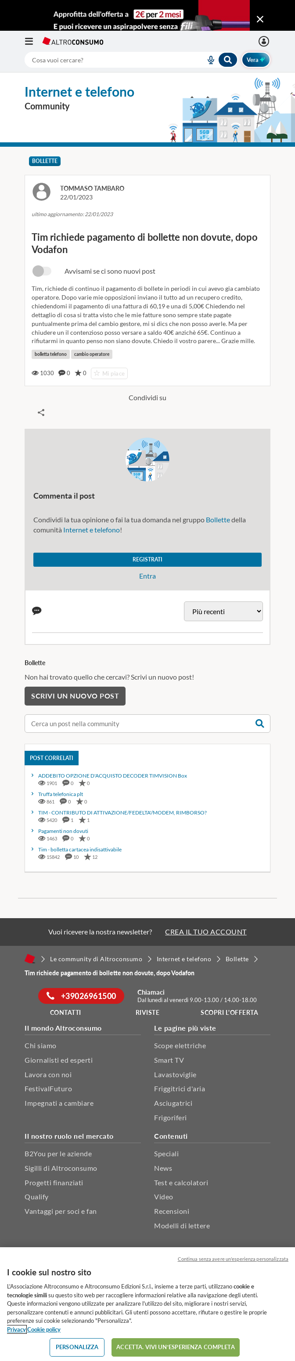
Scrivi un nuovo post (75, 695)
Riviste (148, 1012)
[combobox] (131, 60)
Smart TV (169, 1060)
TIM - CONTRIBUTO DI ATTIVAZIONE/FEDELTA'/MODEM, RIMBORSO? (122, 812)
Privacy (16, 1329)
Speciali (166, 1153)
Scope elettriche (180, 1045)
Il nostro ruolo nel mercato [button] (69, 1136)
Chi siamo (41, 1045)
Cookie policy (44, 1329)
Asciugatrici (173, 1103)
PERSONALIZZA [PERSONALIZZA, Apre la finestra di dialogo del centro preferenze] (77, 1346)
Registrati (147, 559)
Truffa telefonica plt (60, 794)
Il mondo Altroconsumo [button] (63, 1028)
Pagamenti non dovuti (63, 831)
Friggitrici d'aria (179, 1088)
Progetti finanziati (54, 1182)
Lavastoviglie (175, 1074)
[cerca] (104, 60)
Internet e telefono (91, 529)
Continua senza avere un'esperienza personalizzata (233, 1259)
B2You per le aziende (58, 1153)
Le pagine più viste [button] (185, 1028)
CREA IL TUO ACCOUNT (206, 931)
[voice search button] (207, 60)
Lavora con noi (48, 1074)
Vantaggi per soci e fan (61, 1211)
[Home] (30, 958)
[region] (147, 1304)
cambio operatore (91, 354)
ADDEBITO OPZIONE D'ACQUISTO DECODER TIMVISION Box (112, 775)
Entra (147, 576)
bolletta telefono (51, 354)
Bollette (45, 161)
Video (163, 1196)
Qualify (37, 1196)
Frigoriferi (170, 1117)
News (163, 1168)
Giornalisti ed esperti (59, 1060)
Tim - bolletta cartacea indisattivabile (80, 849)
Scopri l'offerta (229, 1012)
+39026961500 (81, 996)
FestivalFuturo (48, 1088)
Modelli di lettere (182, 1225)
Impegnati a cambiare (59, 1103)
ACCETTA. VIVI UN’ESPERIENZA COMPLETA (175, 1346)
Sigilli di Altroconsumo (61, 1168)
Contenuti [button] (171, 1136)
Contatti (65, 1012)
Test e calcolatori (181, 1182)
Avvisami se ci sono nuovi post (110, 271)
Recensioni (171, 1211)
